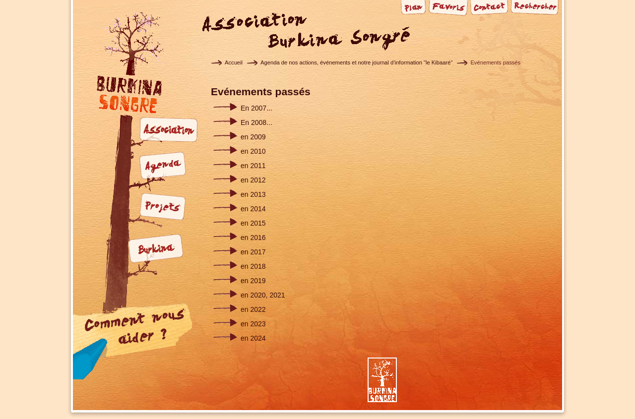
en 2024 (253, 338)
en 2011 (253, 166)
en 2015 (253, 223)
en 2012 (253, 180)
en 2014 (253, 209)
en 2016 (253, 237)
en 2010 (253, 151)
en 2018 (253, 266)
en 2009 (253, 137)
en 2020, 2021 (263, 295)
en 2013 (253, 194)
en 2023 (253, 324)
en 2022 (253, 309)
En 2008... (256, 122)
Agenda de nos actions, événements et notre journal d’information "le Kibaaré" (356, 62)
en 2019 (253, 281)
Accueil (234, 62)
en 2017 (253, 252)
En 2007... (256, 108)
